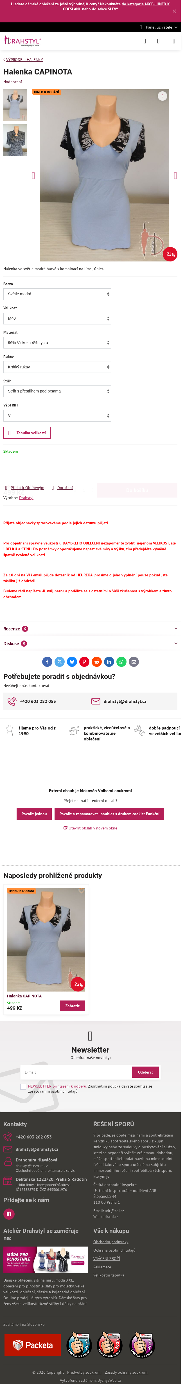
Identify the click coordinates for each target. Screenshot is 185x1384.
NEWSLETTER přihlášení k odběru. (57, 1086)
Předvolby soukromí (84, 1372)
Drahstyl (26, 497)
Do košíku (137, 469)
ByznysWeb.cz (109, 1380)
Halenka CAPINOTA (24, 996)
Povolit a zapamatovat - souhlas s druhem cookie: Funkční (109, 813)
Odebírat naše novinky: (90, 1057)
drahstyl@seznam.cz (32, 1165)
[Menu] (174, 41)
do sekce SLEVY (105, 8)
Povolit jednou (34, 813)
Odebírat (145, 1072)
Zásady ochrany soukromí (126, 1372)
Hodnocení (12, 81)
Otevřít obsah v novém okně (90, 828)
